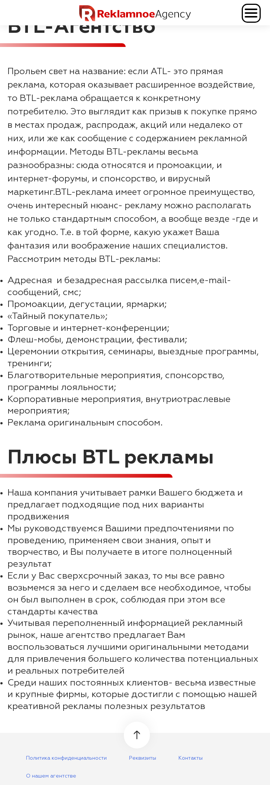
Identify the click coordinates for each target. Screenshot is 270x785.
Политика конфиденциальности (66, 758)
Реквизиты (142, 758)
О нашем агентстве (51, 776)
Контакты (191, 758)
